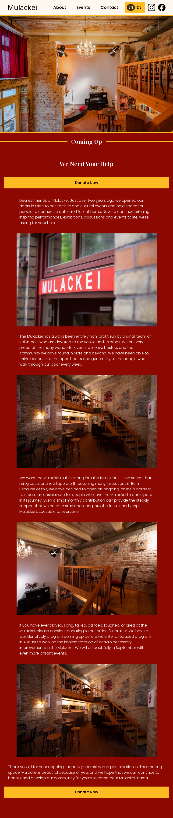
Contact (109, 7)
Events (83, 7)
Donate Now (86, 184)
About (59, 7)
